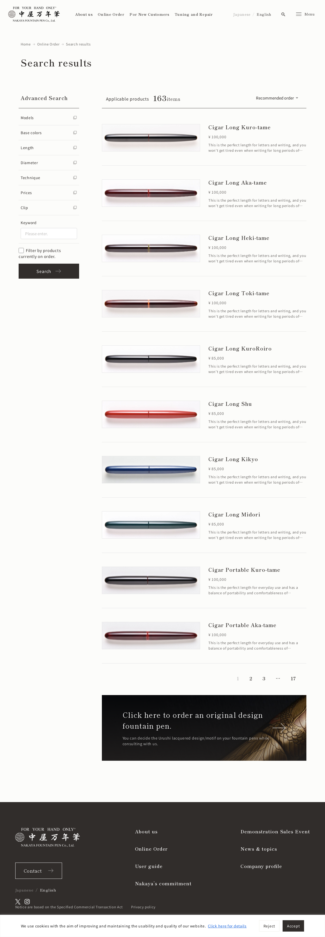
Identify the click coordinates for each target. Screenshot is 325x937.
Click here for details (227, 925)
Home (26, 44)
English (264, 14)
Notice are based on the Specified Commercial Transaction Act (69, 906)
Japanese (242, 14)
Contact (33, 870)
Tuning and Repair (194, 14)
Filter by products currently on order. (40, 253)
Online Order (111, 14)
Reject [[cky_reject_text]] (269, 925)
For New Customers (149, 14)
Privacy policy (143, 906)
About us (84, 14)
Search (48, 271)
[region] (162, 926)
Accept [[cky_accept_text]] (293, 925)
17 (293, 678)
